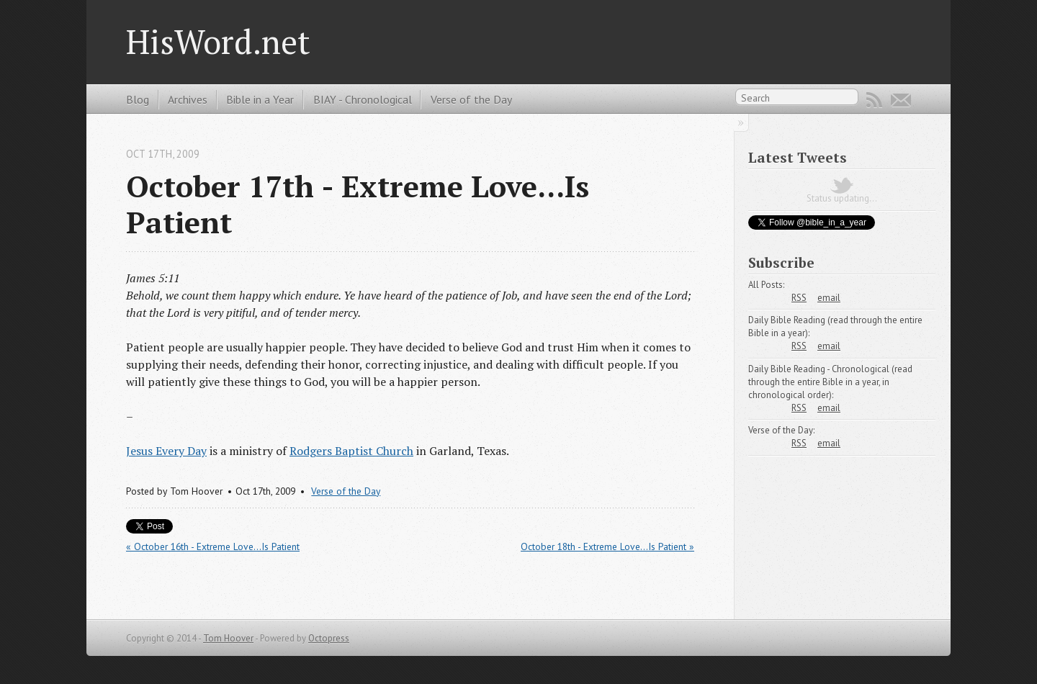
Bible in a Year (260, 99)
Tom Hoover (228, 638)
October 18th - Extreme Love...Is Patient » (607, 546)
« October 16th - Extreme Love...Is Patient (213, 546)
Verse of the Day (471, 99)
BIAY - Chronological (362, 99)
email (828, 298)
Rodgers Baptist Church (351, 451)
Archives (187, 99)
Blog (137, 99)
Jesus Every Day (166, 451)
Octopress (328, 638)
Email (901, 100)
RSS (874, 100)
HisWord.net (218, 41)
